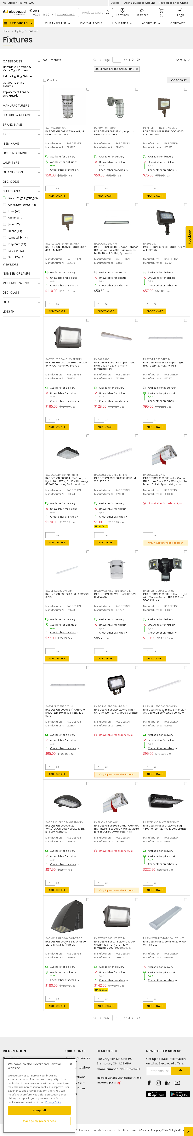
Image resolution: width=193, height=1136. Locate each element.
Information (14, 1051)
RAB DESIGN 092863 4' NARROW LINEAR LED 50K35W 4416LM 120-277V (65, 713)
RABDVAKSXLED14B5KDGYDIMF (113, 590)
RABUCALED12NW (154, 474)
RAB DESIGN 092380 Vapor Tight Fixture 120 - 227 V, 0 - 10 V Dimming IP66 (114, 365)
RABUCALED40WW (106, 822)
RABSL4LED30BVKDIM (58, 590)
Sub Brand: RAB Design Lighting (114, 69)
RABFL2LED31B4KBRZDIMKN (160, 128)
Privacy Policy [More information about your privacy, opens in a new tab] (53, 1102)
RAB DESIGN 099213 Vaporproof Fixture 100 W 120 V (114, 133)
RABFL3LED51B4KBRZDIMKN (62, 243)
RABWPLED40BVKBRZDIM (110, 938)
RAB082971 (150, 243)
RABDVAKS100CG (56, 128)
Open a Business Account (139, 2)
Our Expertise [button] (56, 23)
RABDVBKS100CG (105, 128)
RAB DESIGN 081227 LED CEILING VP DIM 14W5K (115, 595)
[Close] (70, 1064)
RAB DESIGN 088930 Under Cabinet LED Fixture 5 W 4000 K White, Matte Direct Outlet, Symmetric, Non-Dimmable (165, 482)
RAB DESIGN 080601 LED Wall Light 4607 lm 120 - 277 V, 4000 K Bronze (165, 827)
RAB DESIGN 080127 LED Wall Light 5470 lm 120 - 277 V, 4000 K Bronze (116, 711)
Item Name (11, 144)
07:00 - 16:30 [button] (41, 14)
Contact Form (75, 1088)
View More (10, 264)
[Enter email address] (158, 1071)
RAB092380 (102, 359)
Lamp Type (11, 163)
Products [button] (19, 23)
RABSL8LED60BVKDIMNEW (110, 474)
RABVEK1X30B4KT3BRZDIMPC (161, 822)
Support (13, 2)
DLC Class (11, 292)
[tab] (21, 61)
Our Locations (75, 1077)
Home (6, 31)
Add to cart (57, 195)
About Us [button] (149, 23)
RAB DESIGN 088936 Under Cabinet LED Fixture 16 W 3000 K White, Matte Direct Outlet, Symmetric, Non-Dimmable (116, 830)
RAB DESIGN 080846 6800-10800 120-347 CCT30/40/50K (65, 943)
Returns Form (75, 1082)
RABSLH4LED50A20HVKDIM (160, 706)
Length (8, 312)
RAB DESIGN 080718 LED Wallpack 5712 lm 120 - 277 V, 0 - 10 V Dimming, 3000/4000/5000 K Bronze (114, 946)
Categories (12, 61)
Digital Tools (91, 23)
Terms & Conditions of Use (106, 1130)
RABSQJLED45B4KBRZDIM (61, 474)
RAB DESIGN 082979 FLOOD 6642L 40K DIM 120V (66, 248)
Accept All (39, 1110)
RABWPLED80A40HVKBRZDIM (63, 359)
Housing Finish (15, 153)
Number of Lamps (17, 273)
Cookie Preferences (78, 1130)
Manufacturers (16, 106)
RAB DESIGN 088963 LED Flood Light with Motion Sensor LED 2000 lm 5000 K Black (165, 597)
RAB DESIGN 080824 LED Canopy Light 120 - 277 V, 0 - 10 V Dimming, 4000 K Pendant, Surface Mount (66, 481)
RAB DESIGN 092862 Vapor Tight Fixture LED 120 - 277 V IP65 (163, 364)
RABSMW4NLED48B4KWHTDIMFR (164, 938)
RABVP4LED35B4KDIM (157, 359)
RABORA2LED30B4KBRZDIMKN (64, 822)
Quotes (115, 2)
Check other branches (63, 169)
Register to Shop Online (173, 2)
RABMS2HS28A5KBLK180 (159, 590)
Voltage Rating (16, 283)
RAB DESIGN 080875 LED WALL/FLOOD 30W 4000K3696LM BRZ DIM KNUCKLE (65, 828)
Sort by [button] (181, 60)
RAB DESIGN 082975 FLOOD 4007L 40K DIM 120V (163, 133)
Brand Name (13, 125)
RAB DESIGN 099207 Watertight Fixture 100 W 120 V (64, 133)
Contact (177, 23)
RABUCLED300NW (105, 243)
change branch (66, 14)
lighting (19, 31)
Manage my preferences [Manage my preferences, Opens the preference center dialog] (39, 1121)
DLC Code (11, 182)
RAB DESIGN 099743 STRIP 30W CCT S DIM (67, 595)
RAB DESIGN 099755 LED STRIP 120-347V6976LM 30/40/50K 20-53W (164, 711)
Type (6, 134)
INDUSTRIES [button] (120, 23)
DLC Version (13, 172)
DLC (6, 302)
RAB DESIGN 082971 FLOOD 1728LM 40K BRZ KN (164, 248)
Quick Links (75, 1051)
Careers (71, 1094)
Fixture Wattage (17, 115)
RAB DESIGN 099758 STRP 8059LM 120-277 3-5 (115, 479)
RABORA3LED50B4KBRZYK (110, 706)
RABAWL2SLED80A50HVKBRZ (63, 938)
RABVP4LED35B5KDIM (59, 706)
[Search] (95, 12)
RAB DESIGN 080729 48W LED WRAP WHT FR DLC (165, 943)
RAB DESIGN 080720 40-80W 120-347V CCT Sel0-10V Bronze (66, 364)
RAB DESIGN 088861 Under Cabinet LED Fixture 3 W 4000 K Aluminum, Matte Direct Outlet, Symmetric (116, 250)
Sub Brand (11, 191)
